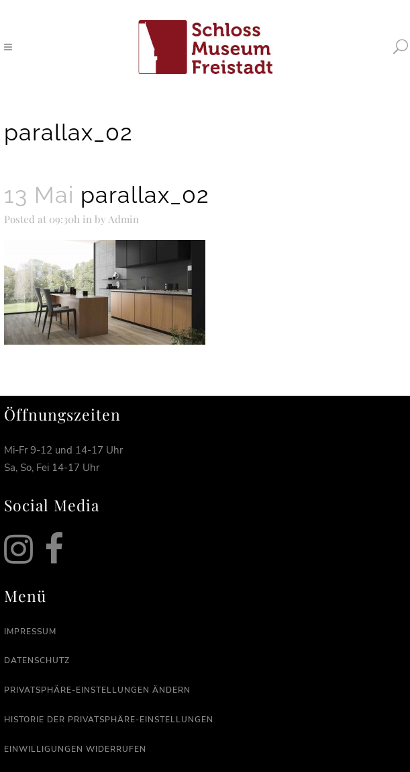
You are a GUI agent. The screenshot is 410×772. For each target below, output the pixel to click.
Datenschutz (37, 660)
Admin (123, 219)
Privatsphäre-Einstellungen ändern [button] (97, 690)
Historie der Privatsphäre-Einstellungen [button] (108, 719)
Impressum (30, 631)
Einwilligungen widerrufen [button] (75, 749)
